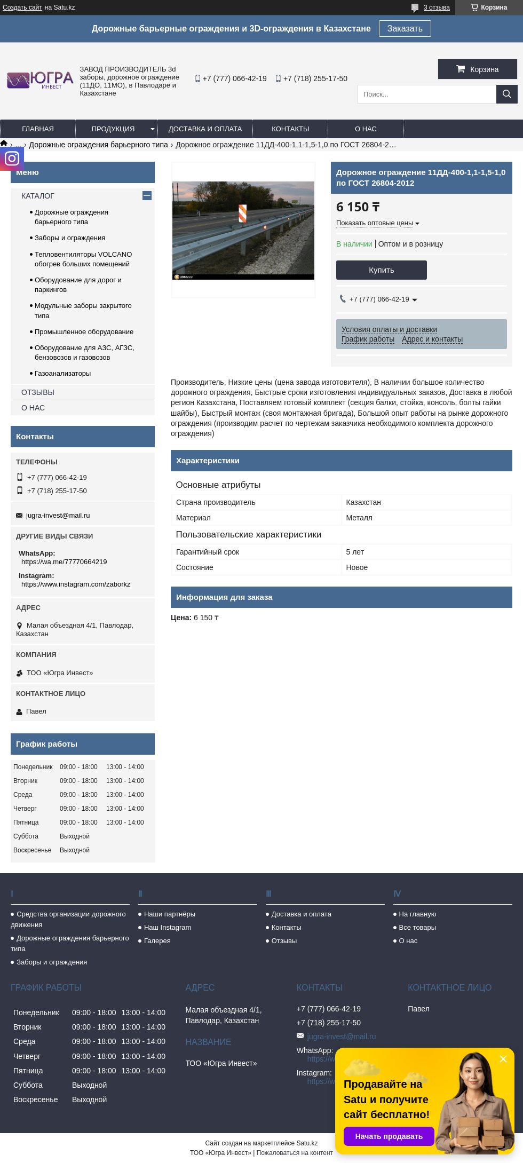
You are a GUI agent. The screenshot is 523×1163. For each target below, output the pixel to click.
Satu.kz (307, 1143)
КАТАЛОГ (37, 196)
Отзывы (284, 941)
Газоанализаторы (63, 373)
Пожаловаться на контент (295, 1153)
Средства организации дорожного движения (68, 919)
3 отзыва (437, 7)
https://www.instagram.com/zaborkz (75, 584)
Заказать (405, 28)
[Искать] (507, 94)
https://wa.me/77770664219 (64, 562)
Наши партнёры (169, 914)
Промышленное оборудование (84, 332)
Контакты (290, 129)
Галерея (157, 941)
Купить (381, 269)
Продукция (113, 129)
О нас (366, 129)
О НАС (33, 408)
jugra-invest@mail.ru (58, 515)
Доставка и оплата (205, 129)
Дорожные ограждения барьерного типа (98, 144)
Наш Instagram (167, 927)
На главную (418, 914)
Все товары (418, 927)
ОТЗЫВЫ (37, 392)
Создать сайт (22, 7)
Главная (38, 129)
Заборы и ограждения (70, 238)
